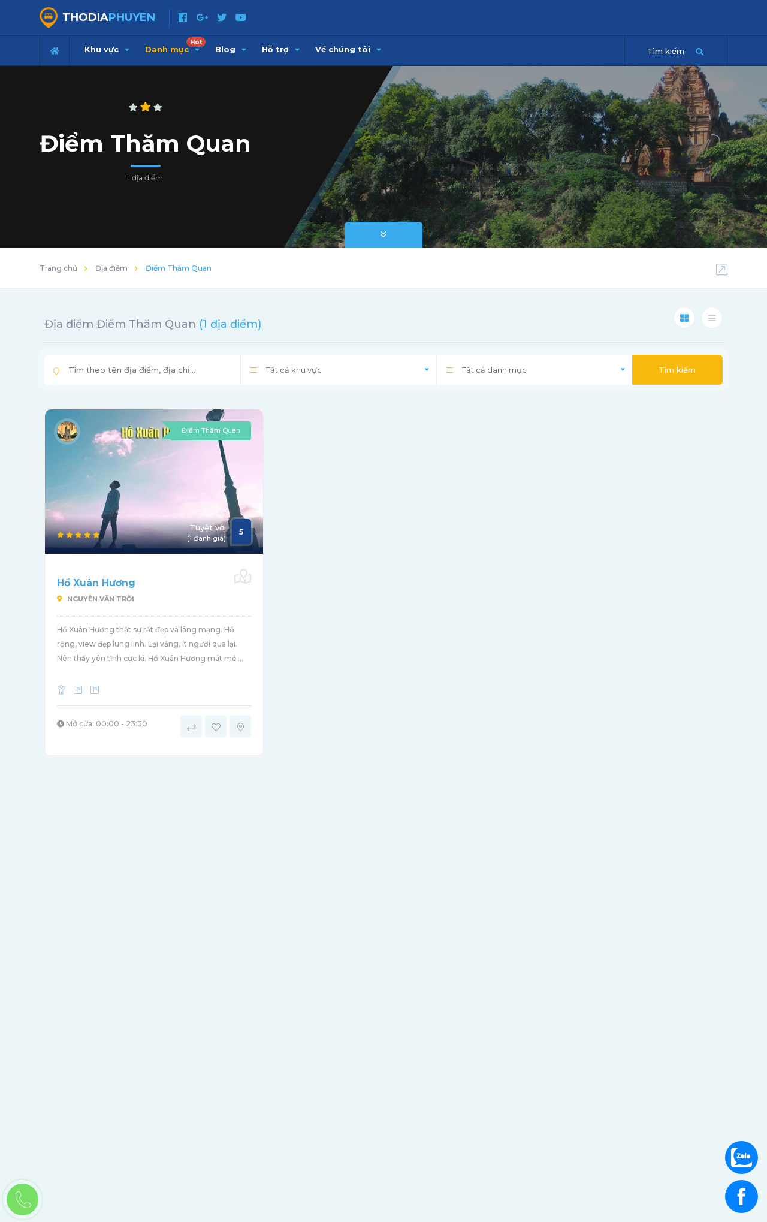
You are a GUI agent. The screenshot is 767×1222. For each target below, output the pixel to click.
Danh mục (175, 45)
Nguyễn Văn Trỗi (95, 599)
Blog (230, 49)
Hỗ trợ (281, 49)
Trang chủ (58, 268)
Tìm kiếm (677, 370)
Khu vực (106, 49)
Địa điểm (111, 268)
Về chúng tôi (348, 49)
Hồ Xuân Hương (96, 583)
